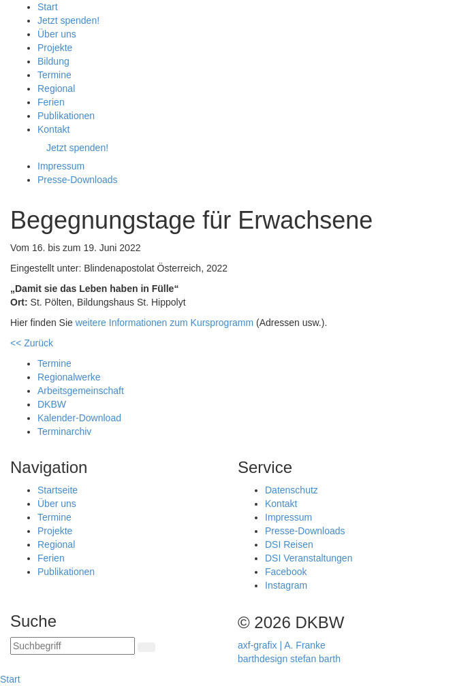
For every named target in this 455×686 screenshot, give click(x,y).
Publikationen (66, 571)
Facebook (286, 571)
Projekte (54, 530)
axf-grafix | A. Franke (282, 645)
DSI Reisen (289, 544)
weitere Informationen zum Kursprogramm (164, 322)
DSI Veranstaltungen (308, 558)
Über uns (56, 503)
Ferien (51, 558)
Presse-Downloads (305, 530)
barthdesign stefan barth (289, 658)
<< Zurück (31, 343)
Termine (54, 517)
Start (10, 679)
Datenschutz (291, 490)
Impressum (288, 517)
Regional (56, 544)
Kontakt (281, 503)
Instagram (286, 585)
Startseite (57, 490)
